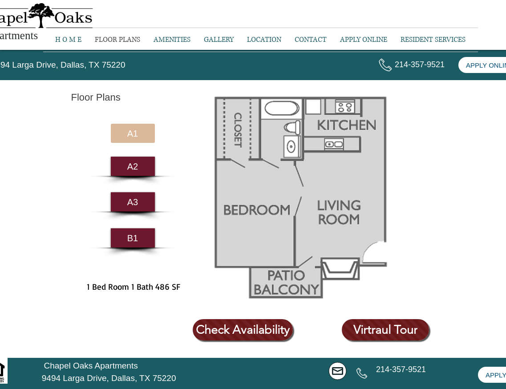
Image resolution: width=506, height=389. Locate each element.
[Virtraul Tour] (385, 329)
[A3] (133, 201)
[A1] (133, 133)
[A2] (133, 166)
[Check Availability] (243, 329)
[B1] (133, 237)
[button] (433, 40)
